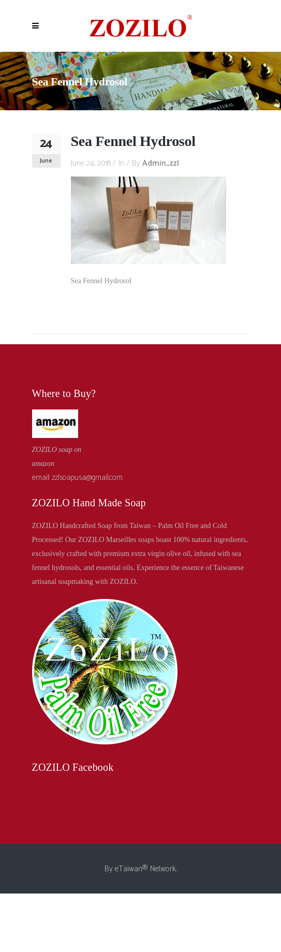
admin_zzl (160, 163)
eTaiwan (128, 868)
